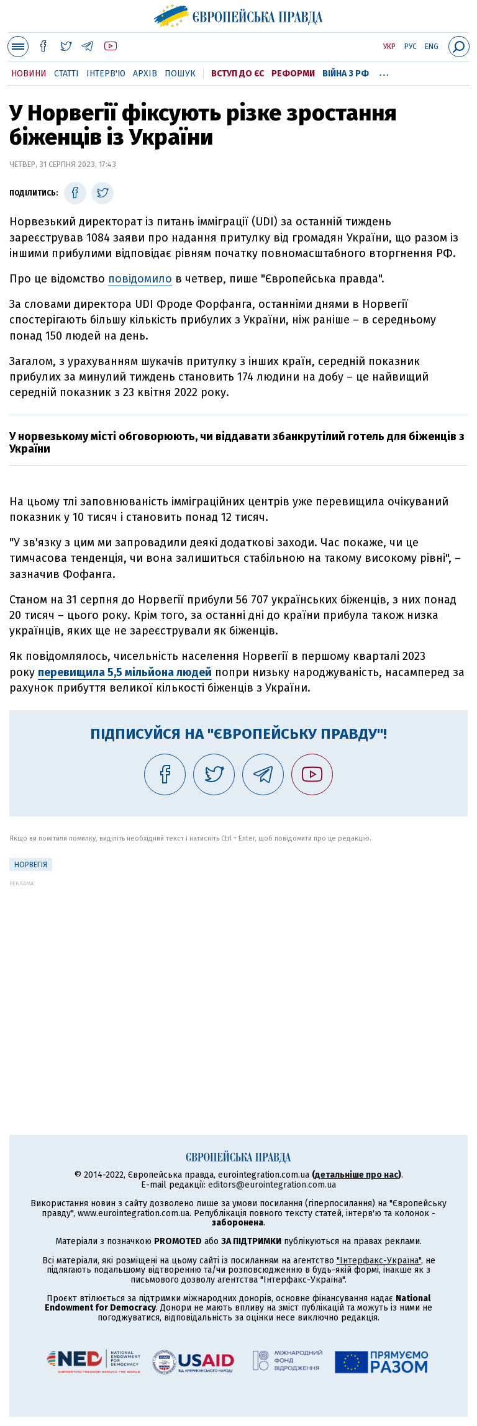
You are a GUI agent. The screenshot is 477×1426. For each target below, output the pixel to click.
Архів (145, 73)
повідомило (140, 279)
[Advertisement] (238, 973)
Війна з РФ (345, 73)
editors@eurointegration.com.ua (272, 1185)
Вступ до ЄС (237, 73)
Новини (29, 73)
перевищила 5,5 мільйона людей (125, 672)
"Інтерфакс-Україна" (379, 1260)
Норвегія (30, 864)
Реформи (293, 73)
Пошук (180, 73)
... (384, 71)
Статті (66, 73)
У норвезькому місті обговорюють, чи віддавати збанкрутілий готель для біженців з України (237, 443)
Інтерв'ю (105, 73)
